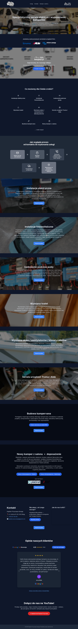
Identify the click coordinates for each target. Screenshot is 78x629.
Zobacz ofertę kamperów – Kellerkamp (50, 474)
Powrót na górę (39, 203)
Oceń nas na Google (59, 547)
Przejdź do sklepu (39, 68)
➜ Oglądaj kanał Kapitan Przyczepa (39, 613)
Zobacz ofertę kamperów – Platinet (27, 474)
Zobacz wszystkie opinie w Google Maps (39, 590)
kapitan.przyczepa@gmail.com (17, 519)
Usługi (31, 3)
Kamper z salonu (44, 3)
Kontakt (36, 3)
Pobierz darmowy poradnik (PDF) (39, 425)
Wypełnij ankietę (35, 519)
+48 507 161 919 (13, 516)
